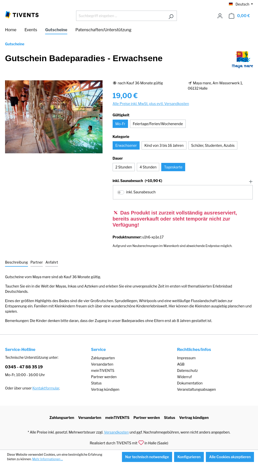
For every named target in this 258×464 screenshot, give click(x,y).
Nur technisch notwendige (147, 457)
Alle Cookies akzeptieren (230, 457)
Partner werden (103, 377)
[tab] (16, 262)
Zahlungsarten (103, 358)
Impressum (186, 358)
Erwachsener (126, 145)
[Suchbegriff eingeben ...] (120, 16)
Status (96, 383)
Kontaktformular (46, 388)
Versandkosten (116, 432)
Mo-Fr (120, 124)
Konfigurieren (189, 457)
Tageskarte (173, 167)
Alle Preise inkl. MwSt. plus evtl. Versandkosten (151, 103)
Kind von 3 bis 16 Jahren (163, 145)
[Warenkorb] (239, 16)
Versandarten (102, 364)
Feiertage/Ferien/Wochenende (158, 124)
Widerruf (184, 377)
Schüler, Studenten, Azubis (213, 145)
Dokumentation (190, 383)
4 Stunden (148, 167)
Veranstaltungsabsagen (196, 389)
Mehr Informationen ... (47, 459)
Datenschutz (187, 370)
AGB (181, 364)
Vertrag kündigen (105, 389)
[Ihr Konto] (220, 16)
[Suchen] (171, 16)
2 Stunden (123, 167)
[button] (183, 181)
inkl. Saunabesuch (137, 181)
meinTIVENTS (102, 370)
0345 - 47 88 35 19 (24, 367)
